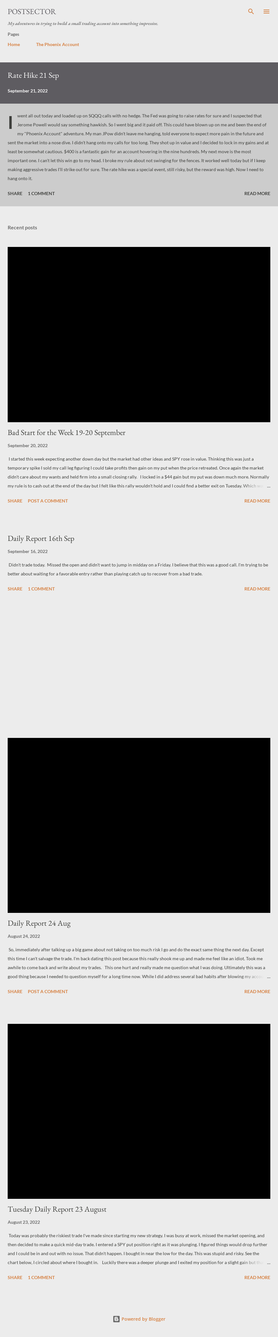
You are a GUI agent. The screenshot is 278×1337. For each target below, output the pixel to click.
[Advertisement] (139, 666)
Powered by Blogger (139, 1319)
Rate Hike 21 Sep (33, 75)
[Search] (251, 11)
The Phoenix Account (57, 44)
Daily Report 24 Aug (39, 923)
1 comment (41, 193)
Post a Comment (48, 500)
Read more (257, 193)
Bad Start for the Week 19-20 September (66, 432)
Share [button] (15, 193)
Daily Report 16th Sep (41, 538)
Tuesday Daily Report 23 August (57, 1209)
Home (14, 44)
